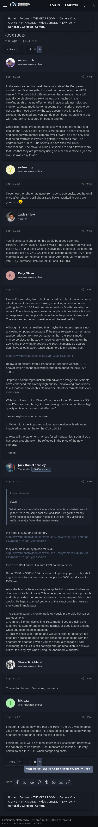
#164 (89, 289)
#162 (89, 183)
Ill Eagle (12, 41)
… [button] (25, 49)
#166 (89, 678)
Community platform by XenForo (36, 820)
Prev (12, 49)
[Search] (93, 5)
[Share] (82, 76)
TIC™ (39, 823)
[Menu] (5, 5)
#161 (89, 76)
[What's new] (84, 5)
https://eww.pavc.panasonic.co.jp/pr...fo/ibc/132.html (39, 355)
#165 (89, 481)
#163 (89, 230)
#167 (89, 717)
